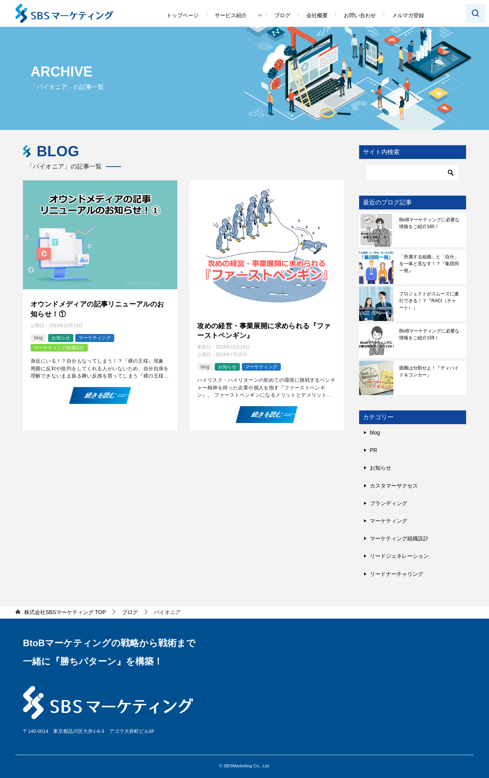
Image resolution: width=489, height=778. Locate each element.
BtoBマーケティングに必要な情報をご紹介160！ (429, 223)
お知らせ (61, 337)
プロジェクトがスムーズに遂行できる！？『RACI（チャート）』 (429, 300)
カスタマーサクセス (394, 486)
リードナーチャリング (396, 574)
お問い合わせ (360, 15)
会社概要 (317, 15)
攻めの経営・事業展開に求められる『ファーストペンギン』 (264, 330)
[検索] (412, 172)
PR (373, 450)
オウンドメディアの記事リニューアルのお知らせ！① (97, 309)
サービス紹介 (231, 15)
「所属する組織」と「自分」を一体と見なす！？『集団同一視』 (429, 263)
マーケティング (95, 337)
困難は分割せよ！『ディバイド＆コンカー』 (429, 371)
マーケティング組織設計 (59, 347)
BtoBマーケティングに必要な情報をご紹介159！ (429, 334)
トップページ (183, 15)
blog (38, 337)
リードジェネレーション (399, 556)
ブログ (282, 15)
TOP (65, 612)
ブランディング (388, 503)
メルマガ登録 (408, 15)
